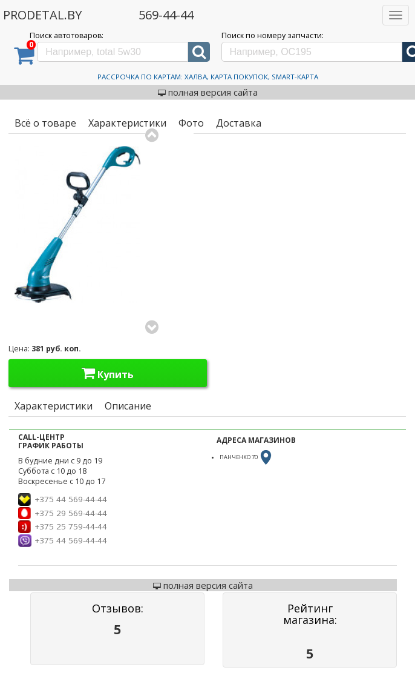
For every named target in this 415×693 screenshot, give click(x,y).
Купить (108, 373)
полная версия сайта (208, 92)
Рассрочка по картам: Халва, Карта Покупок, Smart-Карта (207, 76)
